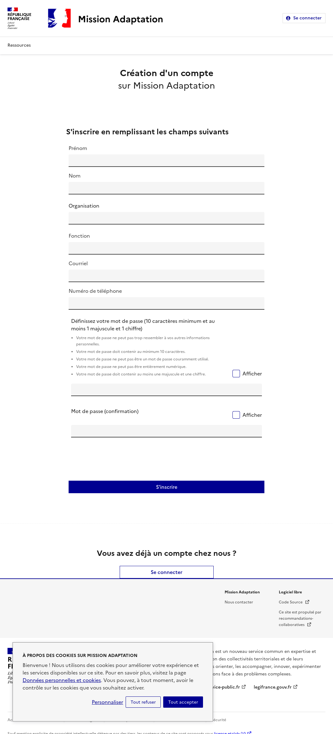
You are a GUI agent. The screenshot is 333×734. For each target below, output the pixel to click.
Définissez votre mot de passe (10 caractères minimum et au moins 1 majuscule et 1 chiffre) (150, 348)
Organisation (84, 205)
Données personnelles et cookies (62, 680)
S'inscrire (166, 487)
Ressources (19, 45)
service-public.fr (223, 687)
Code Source (294, 602)
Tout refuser (143, 702)
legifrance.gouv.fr (273, 687)
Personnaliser (107, 702)
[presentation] (118, 461)
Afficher (252, 373)
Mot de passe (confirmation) (104, 411)
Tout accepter (183, 702)
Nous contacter (239, 602)
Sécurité (218, 720)
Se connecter (307, 18)
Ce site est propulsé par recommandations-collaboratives (300, 618)
